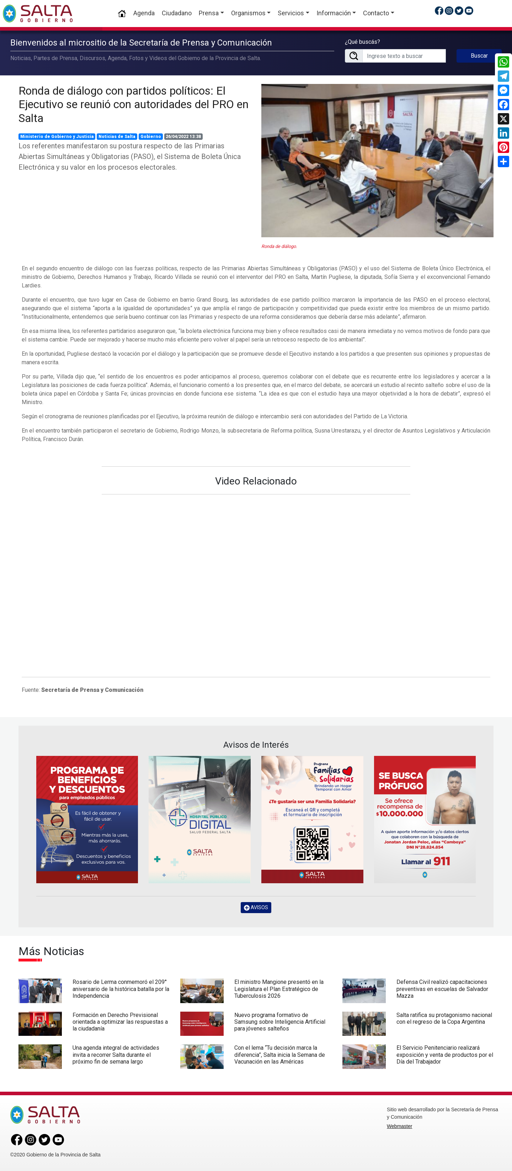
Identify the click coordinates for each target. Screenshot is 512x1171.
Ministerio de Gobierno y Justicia (57, 136)
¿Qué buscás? (362, 41)
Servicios (291, 13)
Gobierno (150, 136)
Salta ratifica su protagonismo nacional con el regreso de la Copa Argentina (444, 1018)
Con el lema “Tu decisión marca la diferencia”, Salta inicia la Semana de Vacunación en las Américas (279, 1054)
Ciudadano (177, 13)
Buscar (479, 55)
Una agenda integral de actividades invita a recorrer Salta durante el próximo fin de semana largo (116, 1054)
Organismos (248, 13)
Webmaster (399, 1126)
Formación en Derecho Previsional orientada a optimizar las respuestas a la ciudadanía (120, 1022)
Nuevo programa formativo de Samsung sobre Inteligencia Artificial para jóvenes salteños (279, 1022)
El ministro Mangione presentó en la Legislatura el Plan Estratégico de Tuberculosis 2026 (279, 989)
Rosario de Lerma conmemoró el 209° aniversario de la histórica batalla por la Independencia (121, 989)
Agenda (144, 13)
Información (333, 13)
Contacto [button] (376, 13)
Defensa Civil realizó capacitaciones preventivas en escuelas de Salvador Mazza (442, 989)
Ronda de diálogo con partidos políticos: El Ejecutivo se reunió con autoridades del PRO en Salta (133, 104)
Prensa (209, 13)
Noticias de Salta (116, 136)
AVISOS (256, 908)
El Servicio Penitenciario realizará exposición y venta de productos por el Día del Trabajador (444, 1054)
